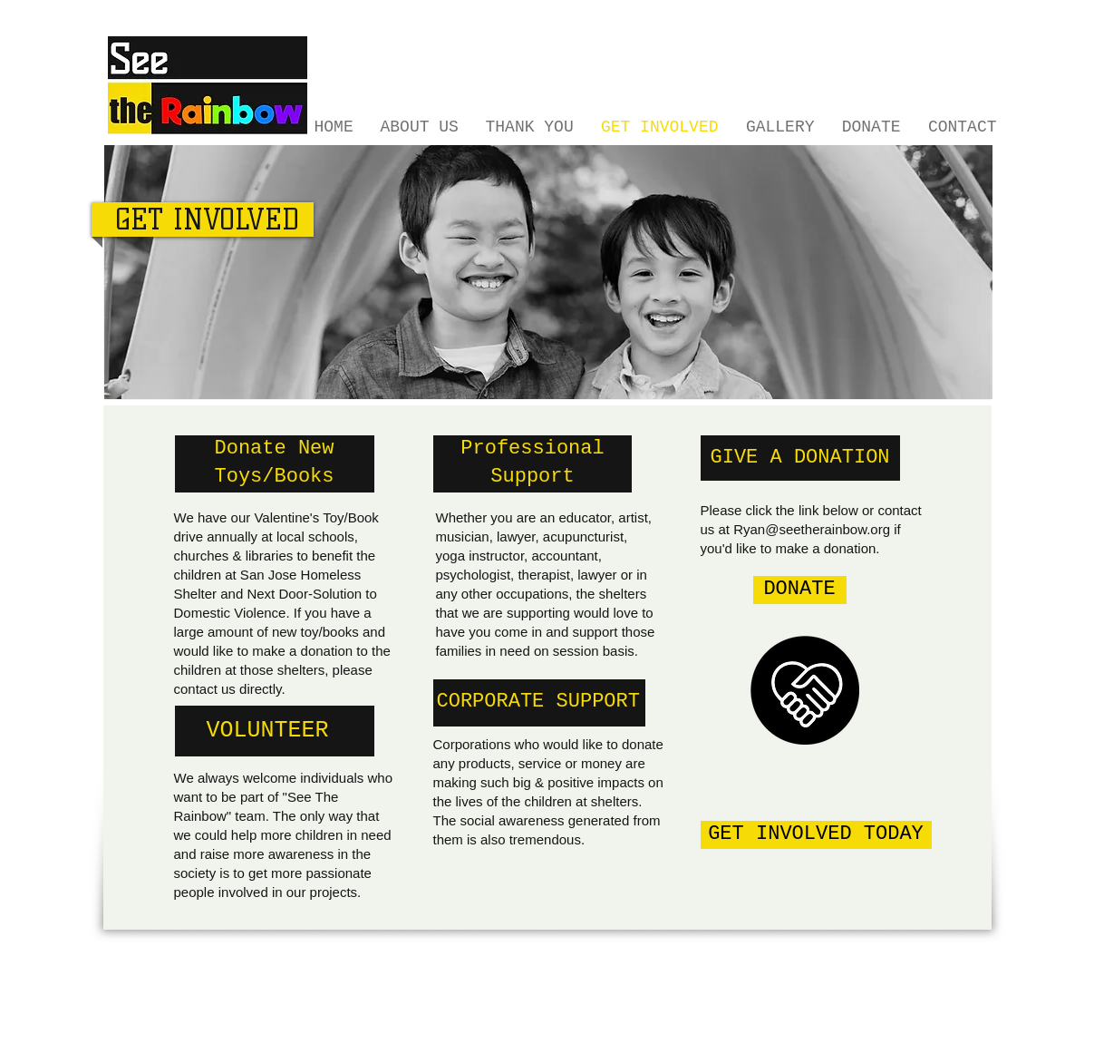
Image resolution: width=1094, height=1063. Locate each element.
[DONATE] (800, 590)
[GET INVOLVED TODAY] (816, 835)
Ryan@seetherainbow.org (811, 529)
